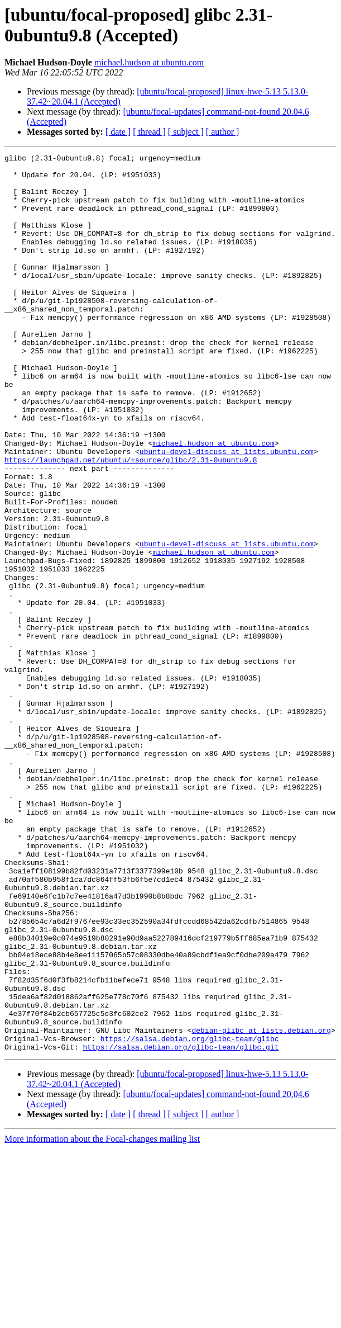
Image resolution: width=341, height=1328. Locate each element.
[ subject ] (186, 131)
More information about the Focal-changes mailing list (102, 1318)
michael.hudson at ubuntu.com (149, 62)
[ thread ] (149, 131)
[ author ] (222, 131)
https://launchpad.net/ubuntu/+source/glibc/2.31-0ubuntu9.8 (130, 522)
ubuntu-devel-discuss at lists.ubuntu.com (227, 512)
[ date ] (118, 131)
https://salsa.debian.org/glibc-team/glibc (189, 1216)
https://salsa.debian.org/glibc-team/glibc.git (180, 1226)
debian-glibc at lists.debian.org (261, 1206)
